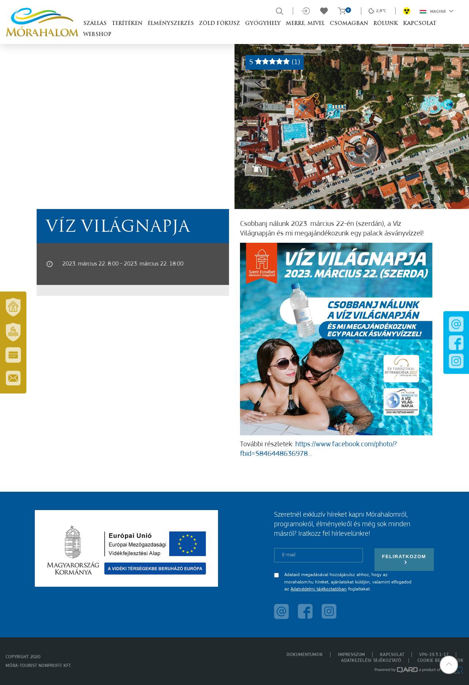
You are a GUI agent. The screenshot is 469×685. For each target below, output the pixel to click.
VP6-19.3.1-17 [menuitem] (433, 654)
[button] (449, 665)
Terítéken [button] (127, 23)
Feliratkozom (404, 559)
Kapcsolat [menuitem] (392, 654)
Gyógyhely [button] (263, 23)
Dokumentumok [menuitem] (305, 654)
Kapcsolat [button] (419, 23)
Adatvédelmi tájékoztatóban (319, 589)
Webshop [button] (97, 34)
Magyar (437, 11)
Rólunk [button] (385, 23)
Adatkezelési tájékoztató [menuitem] (371, 660)
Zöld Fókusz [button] (219, 23)
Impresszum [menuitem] (351, 654)
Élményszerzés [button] (171, 23)
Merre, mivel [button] (305, 23)
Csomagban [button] (349, 23)
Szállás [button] (95, 23)
